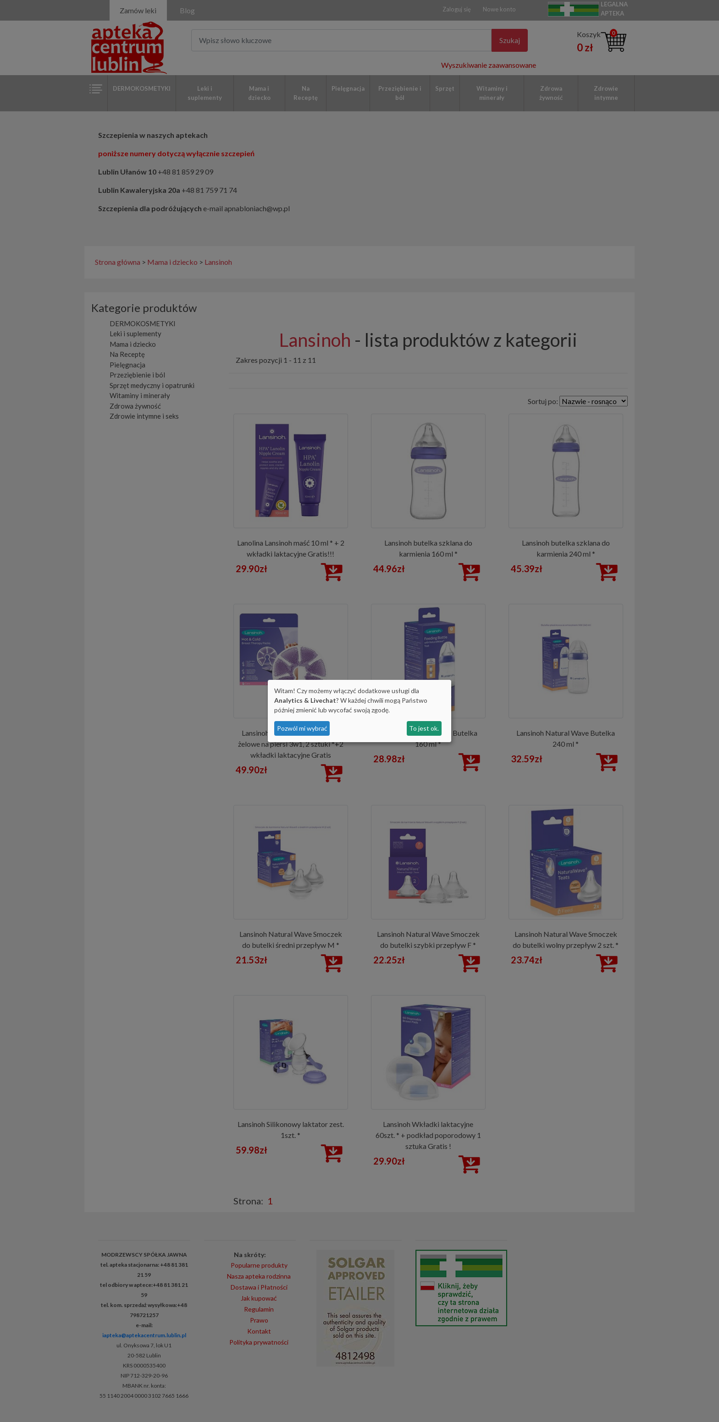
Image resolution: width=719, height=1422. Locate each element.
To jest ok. (424, 728)
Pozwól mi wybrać (302, 728)
